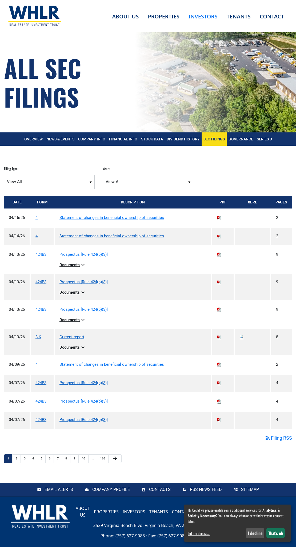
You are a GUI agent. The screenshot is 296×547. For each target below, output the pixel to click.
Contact (181, 511)
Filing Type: (11, 168)
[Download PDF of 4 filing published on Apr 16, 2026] (219, 217)
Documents (72, 265)
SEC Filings (214, 139)
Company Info (91, 139)
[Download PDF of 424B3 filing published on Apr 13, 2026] (219, 254)
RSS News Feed (206, 489)
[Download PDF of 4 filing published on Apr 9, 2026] (219, 364)
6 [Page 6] (51, 458)
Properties (163, 16)
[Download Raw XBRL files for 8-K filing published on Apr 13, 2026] (241, 337)
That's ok (275, 533)
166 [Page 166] (103, 458)
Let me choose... (199, 533)
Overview (33, 139)
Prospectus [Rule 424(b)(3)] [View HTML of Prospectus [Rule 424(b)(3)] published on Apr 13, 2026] (83, 254)
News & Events (60, 139)
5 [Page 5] (43, 458)
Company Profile (111, 489)
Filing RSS (278, 438)
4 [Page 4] (34, 458)
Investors (134, 511)
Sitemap (250, 489)
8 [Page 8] (67, 458)
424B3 (40, 254)
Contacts (160, 489)
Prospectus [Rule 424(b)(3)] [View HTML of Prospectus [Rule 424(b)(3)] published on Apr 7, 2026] (83, 382)
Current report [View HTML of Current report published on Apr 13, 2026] (71, 337)
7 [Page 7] (59, 458)
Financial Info (123, 139)
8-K (38, 337)
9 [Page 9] (76, 458)
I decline (255, 533)
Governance (241, 139)
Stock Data (152, 139)
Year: (106, 168)
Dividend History (183, 139)
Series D (264, 139)
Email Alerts (59, 489)
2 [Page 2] (18, 458)
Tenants (158, 511)
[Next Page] (115, 458)
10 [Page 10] (85, 458)
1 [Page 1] (10, 458)
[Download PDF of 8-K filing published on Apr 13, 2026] (219, 337)
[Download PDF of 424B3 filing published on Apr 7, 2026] (219, 382)
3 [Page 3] (26, 458)
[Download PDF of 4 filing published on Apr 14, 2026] (219, 236)
